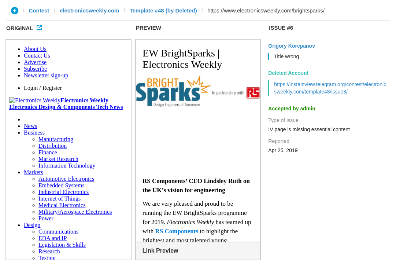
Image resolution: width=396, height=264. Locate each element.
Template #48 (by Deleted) (163, 10)
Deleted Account (288, 73)
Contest (39, 10)
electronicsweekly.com (89, 10)
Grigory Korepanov (291, 46)
